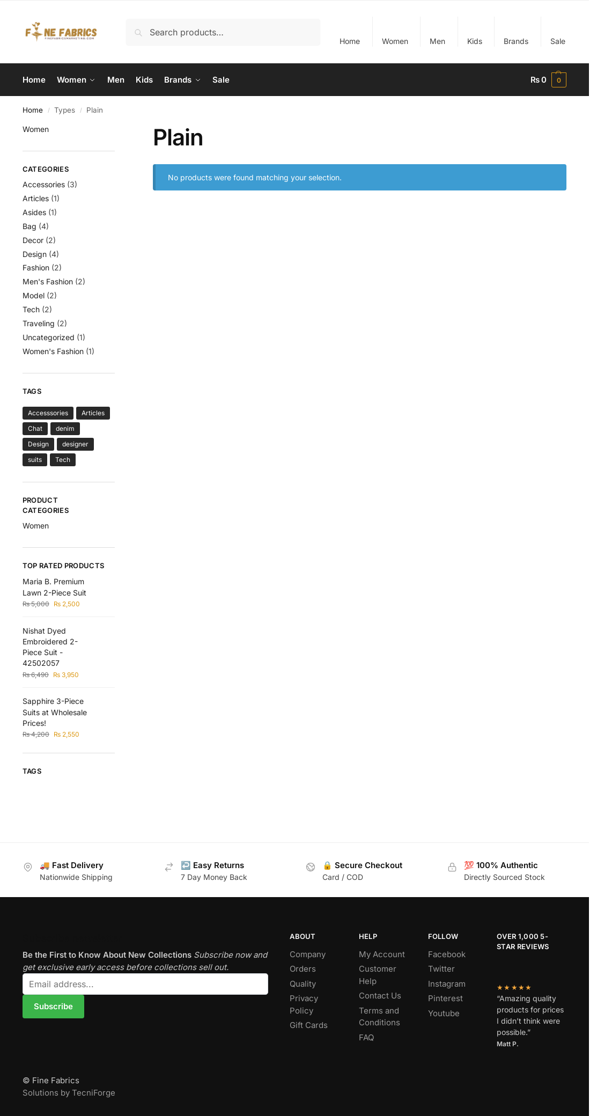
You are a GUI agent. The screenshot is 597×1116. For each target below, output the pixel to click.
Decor (33, 240)
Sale (557, 41)
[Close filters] (118, 130)
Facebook (447, 954)
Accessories (44, 184)
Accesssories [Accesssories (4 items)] (48, 413)
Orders (303, 969)
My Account (382, 954)
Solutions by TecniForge (69, 1093)
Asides (34, 212)
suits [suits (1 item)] (35, 460)
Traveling (39, 323)
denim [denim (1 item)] (65, 428)
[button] (548, 80)
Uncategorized (49, 337)
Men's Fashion (48, 281)
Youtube (444, 1013)
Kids (474, 41)
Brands (516, 41)
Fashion (36, 267)
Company (308, 954)
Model (34, 295)
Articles (36, 198)
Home (350, 41)
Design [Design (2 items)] (38, 444)
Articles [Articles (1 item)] (93, 413)
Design (35, 254)
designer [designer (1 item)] (75, 444)
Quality (303, 984)
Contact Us (380, 995)
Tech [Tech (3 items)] (62, 460)
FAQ (366, 1037)
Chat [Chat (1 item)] (35, 428)
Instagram (447, 984)
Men (437, 41)
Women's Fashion (53, 351)
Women (395, 41)
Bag (29, 226)
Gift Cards (309, 1025)
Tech (31, 309)
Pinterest (445, 998)
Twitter (441, 969)
